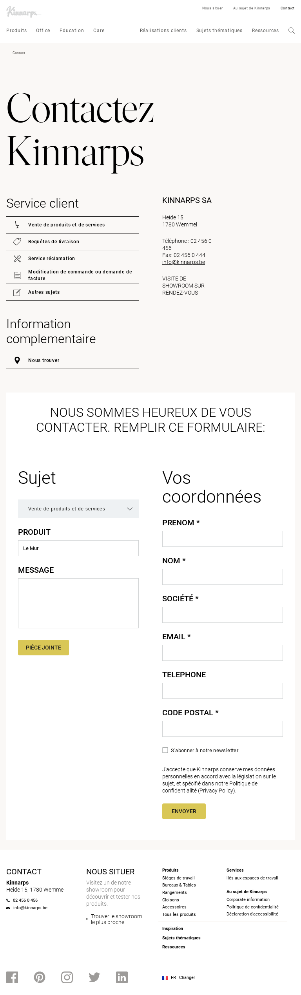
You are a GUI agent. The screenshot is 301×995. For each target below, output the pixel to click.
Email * (176, 636)
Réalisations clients (163, 30)
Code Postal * (190, 712)
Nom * (174, 560)
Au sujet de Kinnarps (251, 8)
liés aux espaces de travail (252, 878)
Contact (288, 8)
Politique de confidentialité (253, 907)
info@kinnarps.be (183, 262)
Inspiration (172, 928)
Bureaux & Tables (179, 885)
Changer (187, 977)
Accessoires (174, 907)
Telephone (184, 674)
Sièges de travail (178, 878)
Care (98, 30)
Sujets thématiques (219, 30)
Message (36, 570)
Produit (34, 532)
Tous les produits (179, 914)
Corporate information (248, 899)
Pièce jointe (43, 647)
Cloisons (170, 900)
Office (43, 30)
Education (72, 30)
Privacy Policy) (217, 790)
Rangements (174, 892)
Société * (180, 598)
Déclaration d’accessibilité (252, 914)
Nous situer (212, 8)
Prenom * (181, 522)
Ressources (265, 30)
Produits (16, 30)
